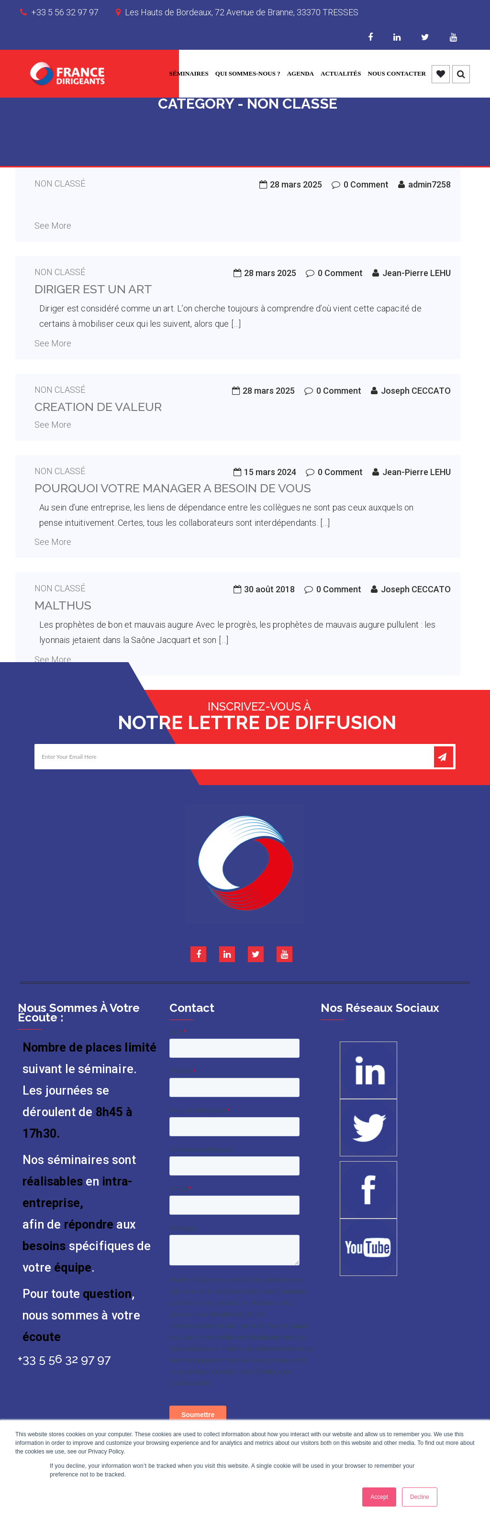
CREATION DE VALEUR (98, 406)
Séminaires (189, 73)
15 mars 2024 (270, 472)
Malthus (62, 605)
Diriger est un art (93, 289)
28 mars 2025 (296, 184)
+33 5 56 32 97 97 (65, 12)
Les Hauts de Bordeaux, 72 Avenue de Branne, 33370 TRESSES (241, 12)
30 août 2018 (269, 589)
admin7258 (429, 184)
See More (52, 226)
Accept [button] (379, 1497)
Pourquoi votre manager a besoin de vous (172, 488)
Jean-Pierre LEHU (416, 273)
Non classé (59, 183)
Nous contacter (397, 73)
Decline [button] (419, 1497)
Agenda (300, 73)
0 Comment (366, 184)
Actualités (341, 73)
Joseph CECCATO (416, 391)
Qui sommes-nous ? (247, 73)
